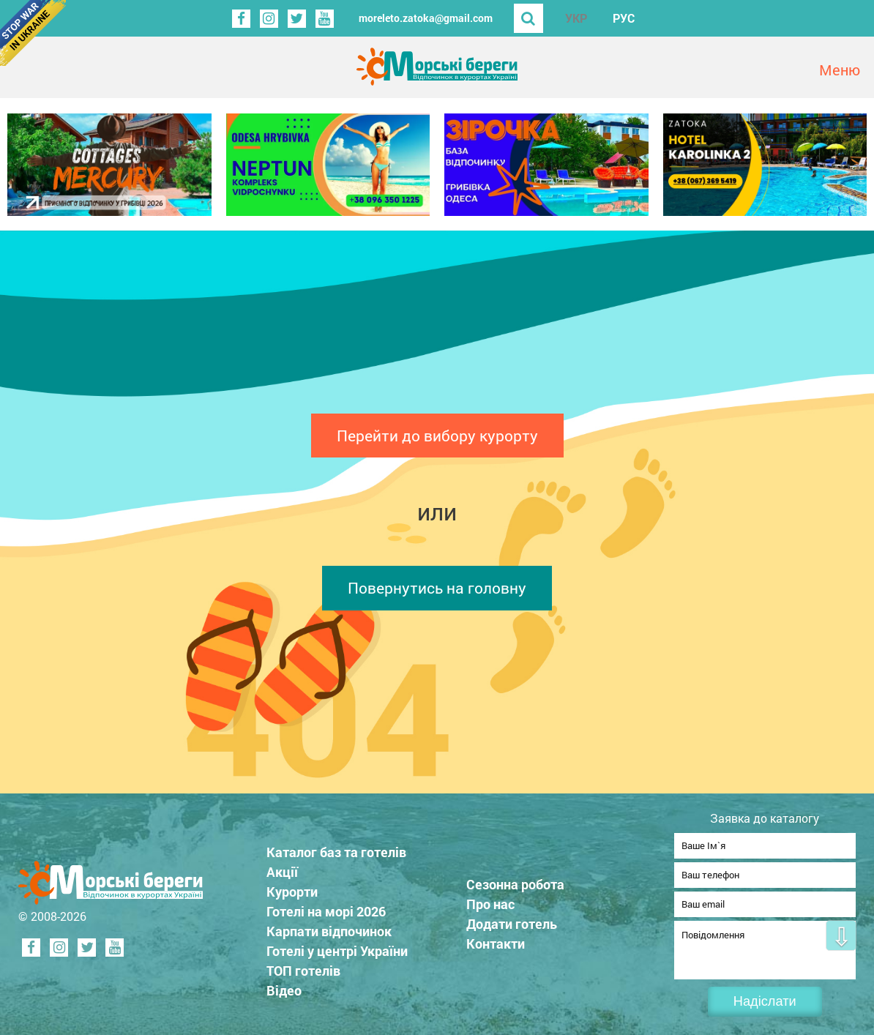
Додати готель (511, 919)
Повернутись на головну (437, 588)
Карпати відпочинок (329, 926)
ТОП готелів (303, 966)
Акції (282, 867)
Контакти (495, 939)
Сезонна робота (515, 880)
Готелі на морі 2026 (326, 907)
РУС (624, 18)
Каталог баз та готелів (336, 847)
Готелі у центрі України (337, 946)
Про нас (490, 899)
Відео (284, 986)
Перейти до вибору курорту (437, 435)
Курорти (292, 887)
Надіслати (764, 1001)
